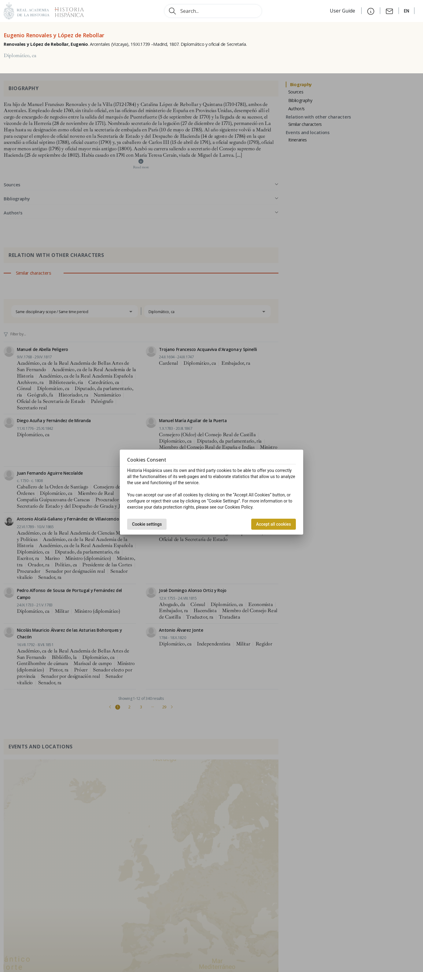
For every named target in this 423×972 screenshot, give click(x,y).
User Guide (343, 10)
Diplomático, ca (20, 56)
